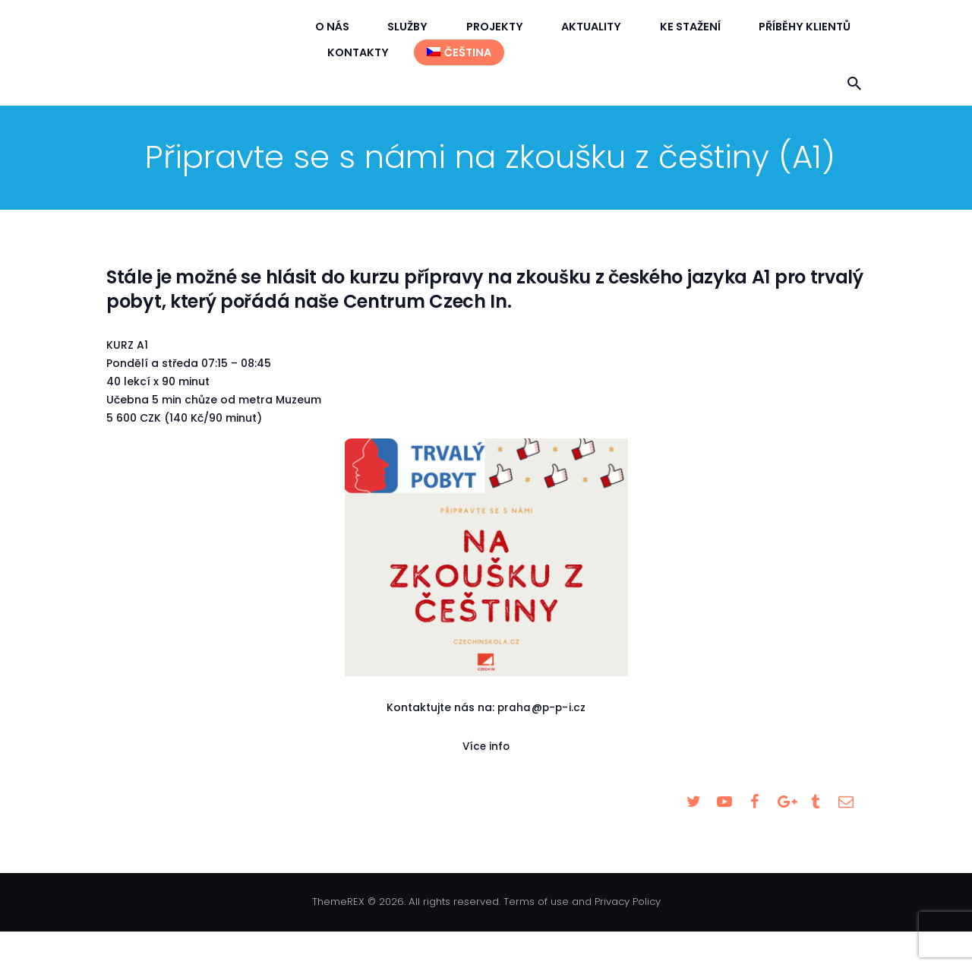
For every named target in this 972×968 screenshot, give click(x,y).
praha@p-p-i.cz (541, 707)
